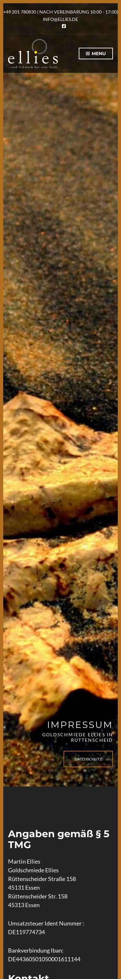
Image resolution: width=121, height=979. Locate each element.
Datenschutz (88, 759)
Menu (96, 54)
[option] (60, 395)
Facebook (64, 26)
